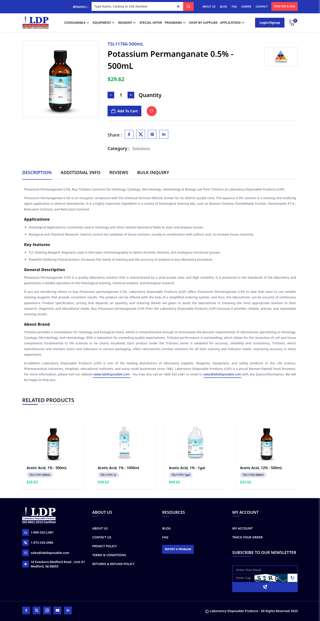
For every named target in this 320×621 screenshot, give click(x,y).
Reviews (118, 172)
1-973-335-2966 (37, 542)
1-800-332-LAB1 (38, 532)
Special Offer (150, 22)
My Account (242, 528)
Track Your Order (247, 537)
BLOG (223, 6)
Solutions (141, 148)
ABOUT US (209, 6)
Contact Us (101, 537)
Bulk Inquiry (153, 172)
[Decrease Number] (111, 95)
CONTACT (262, 6)
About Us (100, 528)
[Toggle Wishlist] (152, 111)
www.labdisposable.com (112, 374)
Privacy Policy (104, 546)
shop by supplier (203, 22)
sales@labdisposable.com (222, 374)
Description (37, 172)
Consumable (77, 22)
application (232, 22)
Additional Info (81, 172)
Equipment (104, 22)
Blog (166, 528)
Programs (175, 22)
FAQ (234, 6)
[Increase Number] (131, 95)
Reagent (127, 22)
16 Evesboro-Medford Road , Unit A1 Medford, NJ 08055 (53, 564)
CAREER (246, 6)
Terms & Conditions (109, 555)
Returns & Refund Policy (113, 564)
